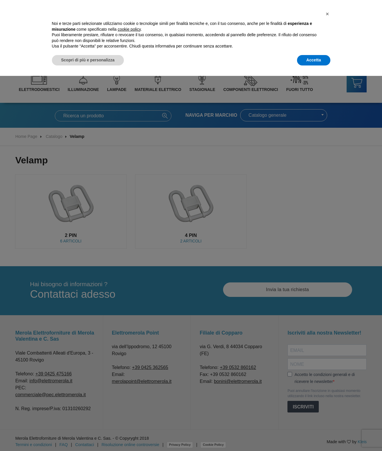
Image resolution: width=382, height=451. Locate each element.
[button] (327, 14)
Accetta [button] (313, 60)
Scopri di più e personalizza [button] (88, 60)
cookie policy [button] (129, 29)
